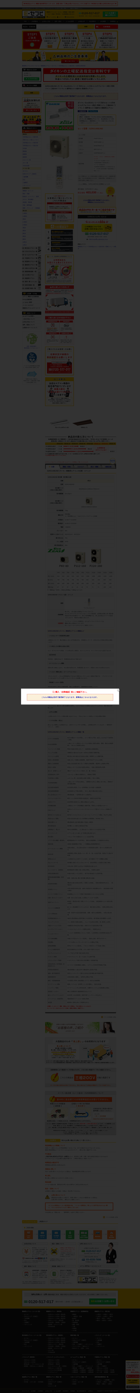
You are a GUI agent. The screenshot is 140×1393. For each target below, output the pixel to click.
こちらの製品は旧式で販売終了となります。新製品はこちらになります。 (69, 697)
